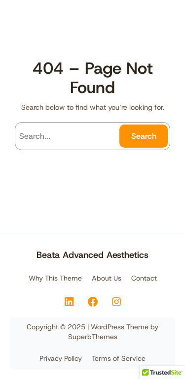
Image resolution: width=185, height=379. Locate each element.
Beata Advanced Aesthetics (92, 255)
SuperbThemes (92, 336)
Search (143, 136)
